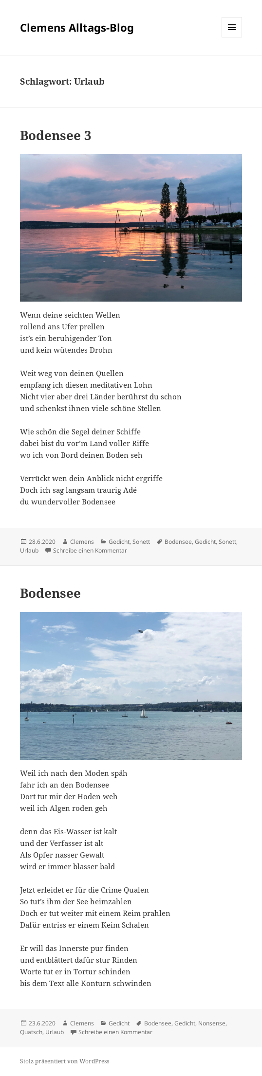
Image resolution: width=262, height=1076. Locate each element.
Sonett (141, 542)
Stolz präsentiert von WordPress (64, 1061)
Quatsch (31, 1032)
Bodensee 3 (56, 135)
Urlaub (29, 550)
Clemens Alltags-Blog (77, 27)
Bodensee (178, 542)
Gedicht (119, 542)
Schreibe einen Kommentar (90, 550)
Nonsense (211, 1023)
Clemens (82, 542)
